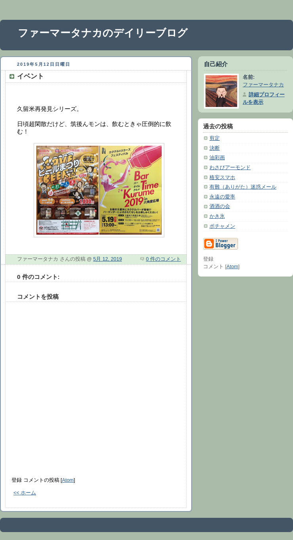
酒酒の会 (219, 206)
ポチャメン (222, 226)
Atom (68, 480)
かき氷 (217, 216)
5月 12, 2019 (107, 259)
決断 (214, 148)
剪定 (214, 138)
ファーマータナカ (263, 85)
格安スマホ (222, 177)
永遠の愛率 (222, 197)
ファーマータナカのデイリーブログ (103, 33)
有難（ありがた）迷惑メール (242, 187)
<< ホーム (24, 493)
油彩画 (217, 157)
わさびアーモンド (230, 167)
